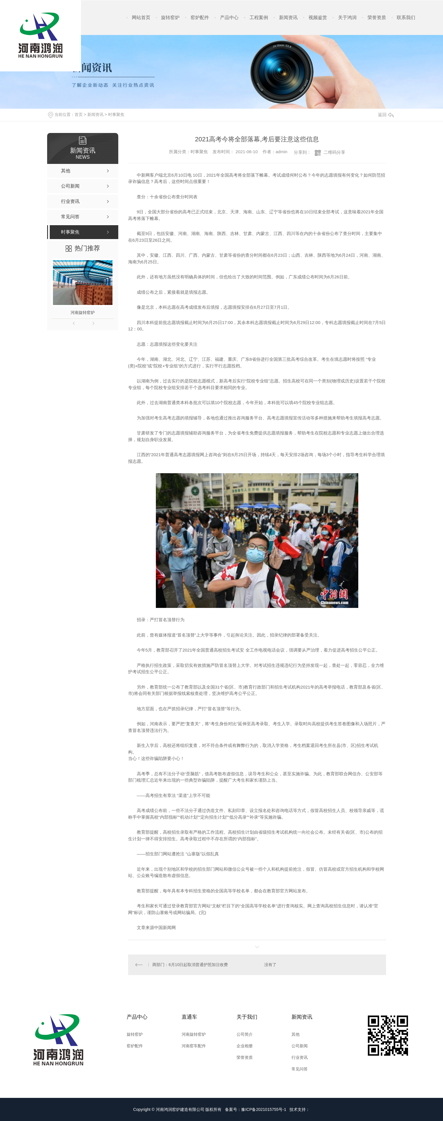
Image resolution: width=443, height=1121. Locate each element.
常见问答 (299, 1069)
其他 (295, 1034)
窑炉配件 (200, 17)
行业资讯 (299, 1057)
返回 (386, 114)
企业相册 (245, 1046)
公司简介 (245, 1034)
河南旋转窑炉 (83, 312)
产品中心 (229, 17)
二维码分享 (334, 152)
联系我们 (406, 17)
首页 (79, 114)
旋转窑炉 (170, 17)
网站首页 (141, 17)
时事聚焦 (116, 114)
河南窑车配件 (194, 1046)
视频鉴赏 (318, 17)
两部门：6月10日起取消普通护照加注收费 (190, 964)
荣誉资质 (377, 17)
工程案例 (259, 17)
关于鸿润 (347, 17)
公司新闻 (299, 1046)
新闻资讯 (288, 17)
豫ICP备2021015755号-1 (263, 1109)
